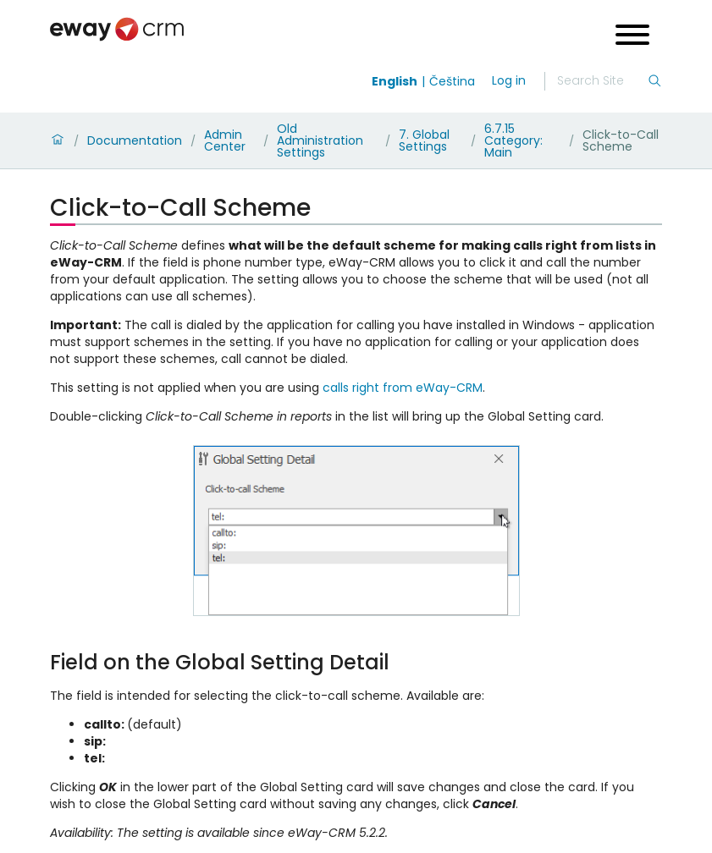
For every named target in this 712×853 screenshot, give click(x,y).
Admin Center (225, 140)
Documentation (134, 140)
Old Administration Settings (320, 140)
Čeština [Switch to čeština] (452, 81)
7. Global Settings (424, 140)
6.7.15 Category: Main (513, 140)
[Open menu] (632, 37)
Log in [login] (509, 80)
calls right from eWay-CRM (403, 387)
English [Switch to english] (394, 81)
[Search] (602, 81)
